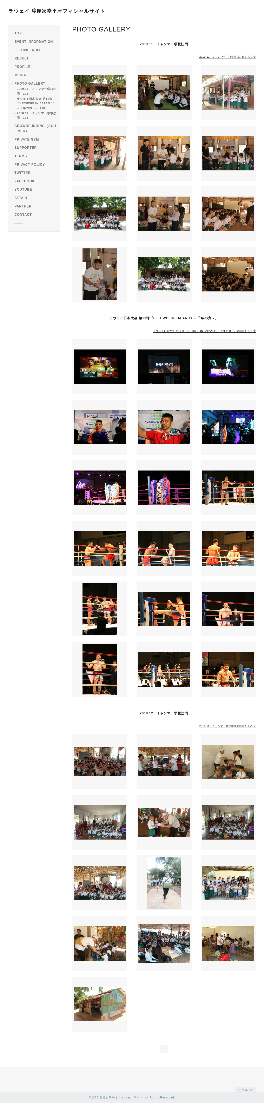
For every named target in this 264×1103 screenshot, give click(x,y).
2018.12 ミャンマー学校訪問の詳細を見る (227, 726)
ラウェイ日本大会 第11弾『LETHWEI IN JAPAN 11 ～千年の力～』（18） (36, 103)
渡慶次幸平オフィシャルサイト (121, 1097)
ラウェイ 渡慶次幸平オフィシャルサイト (56, 11)
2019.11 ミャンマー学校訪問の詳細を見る (227, 56)
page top (245, 1089)
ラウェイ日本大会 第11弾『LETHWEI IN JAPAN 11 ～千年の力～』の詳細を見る (204, 331)
